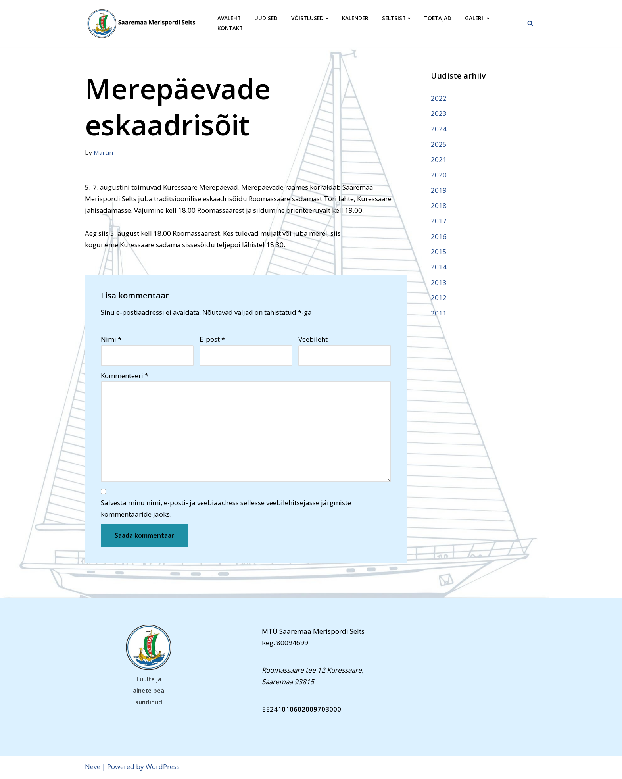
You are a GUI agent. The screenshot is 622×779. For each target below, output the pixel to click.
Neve (92, 768)
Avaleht (229, 18)
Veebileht (313, 339)
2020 (439, 175)
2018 (439, 206)
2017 (439, 221)
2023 (439, 113)
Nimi (111, 339)
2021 (439, 159)
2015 (439, 252)
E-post (212, 339)
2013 (439, 283)
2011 (439, 314)
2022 (439, 98)
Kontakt (230, 28)
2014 (439, 267)
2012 (439, 298)
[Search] (530, 23)
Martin (103, 152)
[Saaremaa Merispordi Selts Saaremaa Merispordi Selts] (144, 23)
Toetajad (437, 18)
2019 (439, 190)
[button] (327, 18)
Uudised (266, 18)
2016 (439, 237)
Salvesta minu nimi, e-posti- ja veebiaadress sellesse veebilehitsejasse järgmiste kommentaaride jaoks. (226, 510)
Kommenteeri (124, 376)
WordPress (163, 768)
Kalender (355, 18)
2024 (439, 128)
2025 (439, 144)
